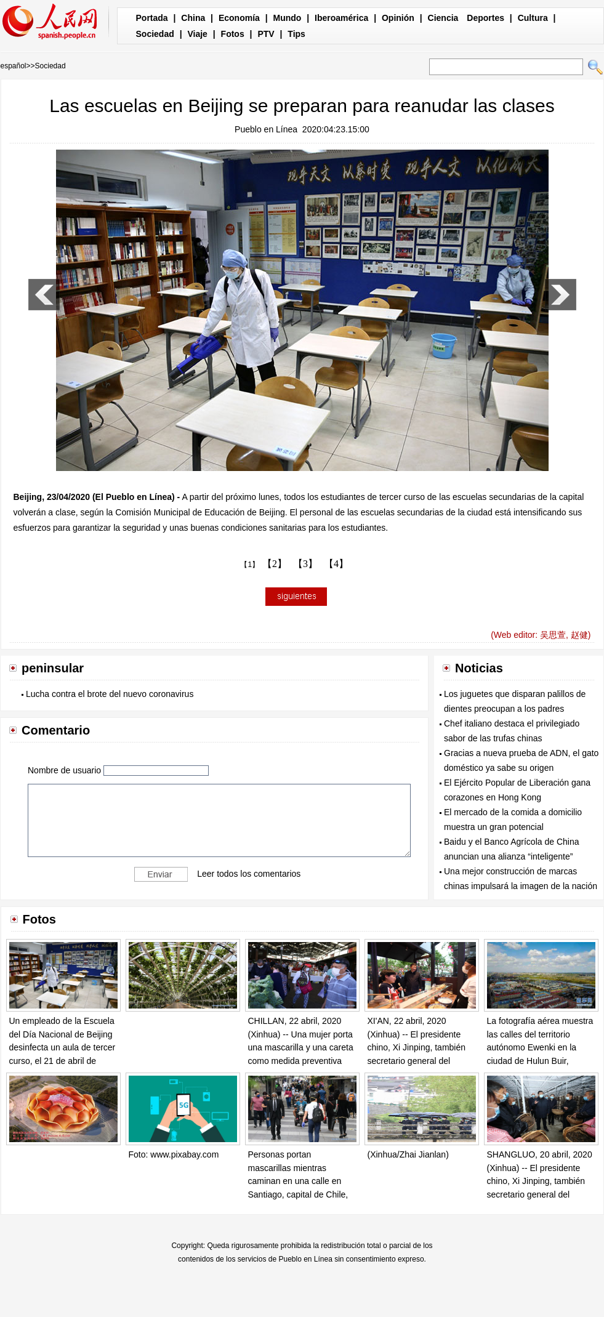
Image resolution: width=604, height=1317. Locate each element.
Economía (239, 18)
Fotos (232, 34)
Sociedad (155, 34)
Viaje (197, 34)
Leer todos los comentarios (248, 874)
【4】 (336, 563)
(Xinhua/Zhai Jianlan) (408, 1154)
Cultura (533, 18)
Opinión (398, 18)
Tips (296, 34)
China (193, 18)
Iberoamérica (341, 18)
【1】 (249, 564)
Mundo (287, 18)
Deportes (485, 18)
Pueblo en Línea (266, 129)
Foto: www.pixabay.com (174, 1154)
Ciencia (443, 18)
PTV (265, 34)
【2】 (274, 563)
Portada (152, 18)
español (13, 66)
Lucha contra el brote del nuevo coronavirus (109, 694)
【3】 (305, 563)
